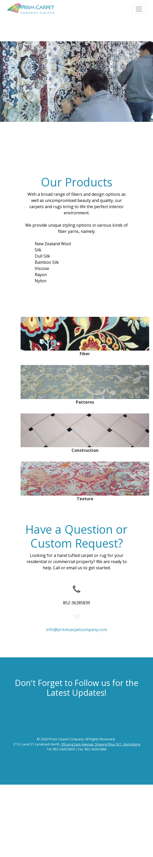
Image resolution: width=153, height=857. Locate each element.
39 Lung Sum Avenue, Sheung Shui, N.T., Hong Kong (100, 744)
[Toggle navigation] (139, 9)
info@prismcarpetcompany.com (76, 629)
